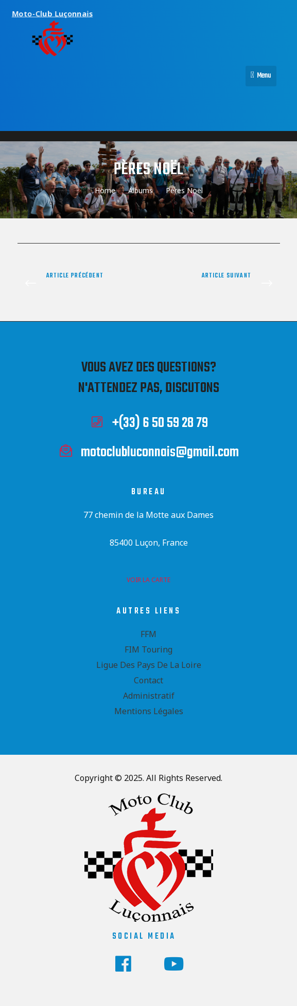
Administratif (148, 695)
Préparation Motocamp (217, 284)
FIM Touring (148, 649)
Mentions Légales (148, 711)
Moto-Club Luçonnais (58, 12)
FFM (148, 634)
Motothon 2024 (81, 284)
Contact (148, 680)
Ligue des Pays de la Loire (148, 664)
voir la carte (148, 579)
